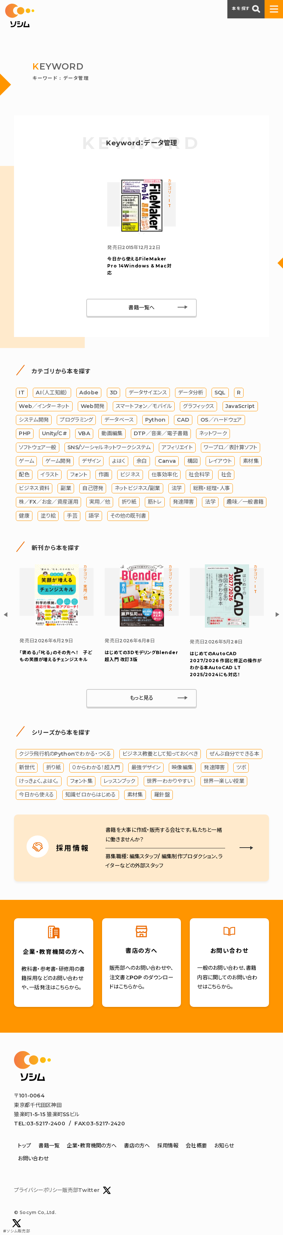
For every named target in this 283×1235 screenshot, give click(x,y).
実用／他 (99, 503)
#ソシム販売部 (16, 1226)
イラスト (50, 475)
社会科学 (199, 475)
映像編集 (182, 769)
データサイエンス (148, 393)
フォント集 (81, 782)
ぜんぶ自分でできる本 (234, 755)
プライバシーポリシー (38, 1191)
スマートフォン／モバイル (144, 407)
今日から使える (36, 796)
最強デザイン (146, 769)
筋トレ (155, 503)
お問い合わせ (33, 1160)
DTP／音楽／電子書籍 (161, 435)
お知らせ (224, 1147)
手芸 (72, 517)
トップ (24, 1147)
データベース (119, 421)
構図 (192, 462)
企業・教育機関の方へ (91, 1147)
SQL (220, 393)
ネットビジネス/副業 (137, 489)
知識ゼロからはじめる (90, 796)
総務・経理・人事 (211, 489)
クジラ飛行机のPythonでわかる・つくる (65, 755)
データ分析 (190, 393)
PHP (25, 435)
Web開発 (92, 407)
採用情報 (167, 1147)
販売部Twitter (86, 1191)
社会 (226, 475)
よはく (118, 462)
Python (155, 421)
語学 (93, 517)
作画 (103, 475)
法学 (176, 489)
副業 (65, 489)
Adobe (88, 393)
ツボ (241, 769)
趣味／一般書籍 (245, 503)
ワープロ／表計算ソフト (230, 448)
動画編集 (111, 435)
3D (114, 393)
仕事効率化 (164, 475)
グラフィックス (198, 407)
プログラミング (76, 421)
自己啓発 (92, 489)
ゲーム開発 (58, 462)
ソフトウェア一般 (37, 448)
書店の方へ (137, 1147)
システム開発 (34, 421)
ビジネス (130, 475)
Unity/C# (54, 435)
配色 (24, 475)
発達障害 (183, 503)
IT (22, 393)
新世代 (27, 769)
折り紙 (129, 503)
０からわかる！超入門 (96, 769)
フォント (78, 475)
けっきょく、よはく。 (39, 782)
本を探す (246, 9)
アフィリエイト (177, 448)
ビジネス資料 (34, 489)
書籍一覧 (48, 1147)
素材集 (251, 462)
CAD (183, 421)
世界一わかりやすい (169, 782)
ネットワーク (213, 435)
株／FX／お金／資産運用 (48, 503)
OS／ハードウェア (221, 421)
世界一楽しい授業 (223, 782)
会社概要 (196, 1147)
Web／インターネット (44, 407)
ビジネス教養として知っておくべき (160, 755)
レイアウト (220, 462)
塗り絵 (48, 517)
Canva (167, 462)
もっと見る (141, 699)
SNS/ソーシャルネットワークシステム (108, 448)
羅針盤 (162, 796)
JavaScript (240, 407)
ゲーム (26, 462)
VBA (84, 435)
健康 (24, 517)
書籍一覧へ (141, 308)
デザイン (91, 462)
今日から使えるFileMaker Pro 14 (139, 267)
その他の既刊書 (128, 517)
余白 (141, 462)
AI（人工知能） (52, 393)
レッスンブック (119, 782)
